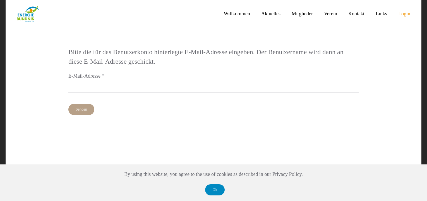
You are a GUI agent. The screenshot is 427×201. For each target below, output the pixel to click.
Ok (214, 190)
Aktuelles (270, 13)
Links (381, 13)
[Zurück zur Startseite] (28, 14)
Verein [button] (330, 13)
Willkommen (237, 13)
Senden (81, 109)
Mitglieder (302, 13)
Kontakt (356, 13)
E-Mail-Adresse (86, 76)
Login (404, 13)
